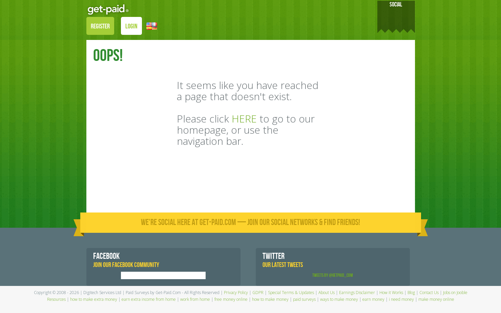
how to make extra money (93, 299)
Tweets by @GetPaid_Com (332, 275)
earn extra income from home (149, 299)
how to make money (270, 299)
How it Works (391, 292)
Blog (411, 292)
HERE (244, 119)
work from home (195, 299)
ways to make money (339, 299)
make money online (436, 299)
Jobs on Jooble (455, 292)
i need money (401, 299)
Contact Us (429, 292)
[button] (152, 25)
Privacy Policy (236, 292)
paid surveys (304, 299)
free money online (231, 299)
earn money (373, 299)
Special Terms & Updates (291, 292)
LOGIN (131, 26)
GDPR (258, 292)
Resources (56, 299)
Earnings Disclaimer (357, 292)
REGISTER (100, 26)
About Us (326, 292)
